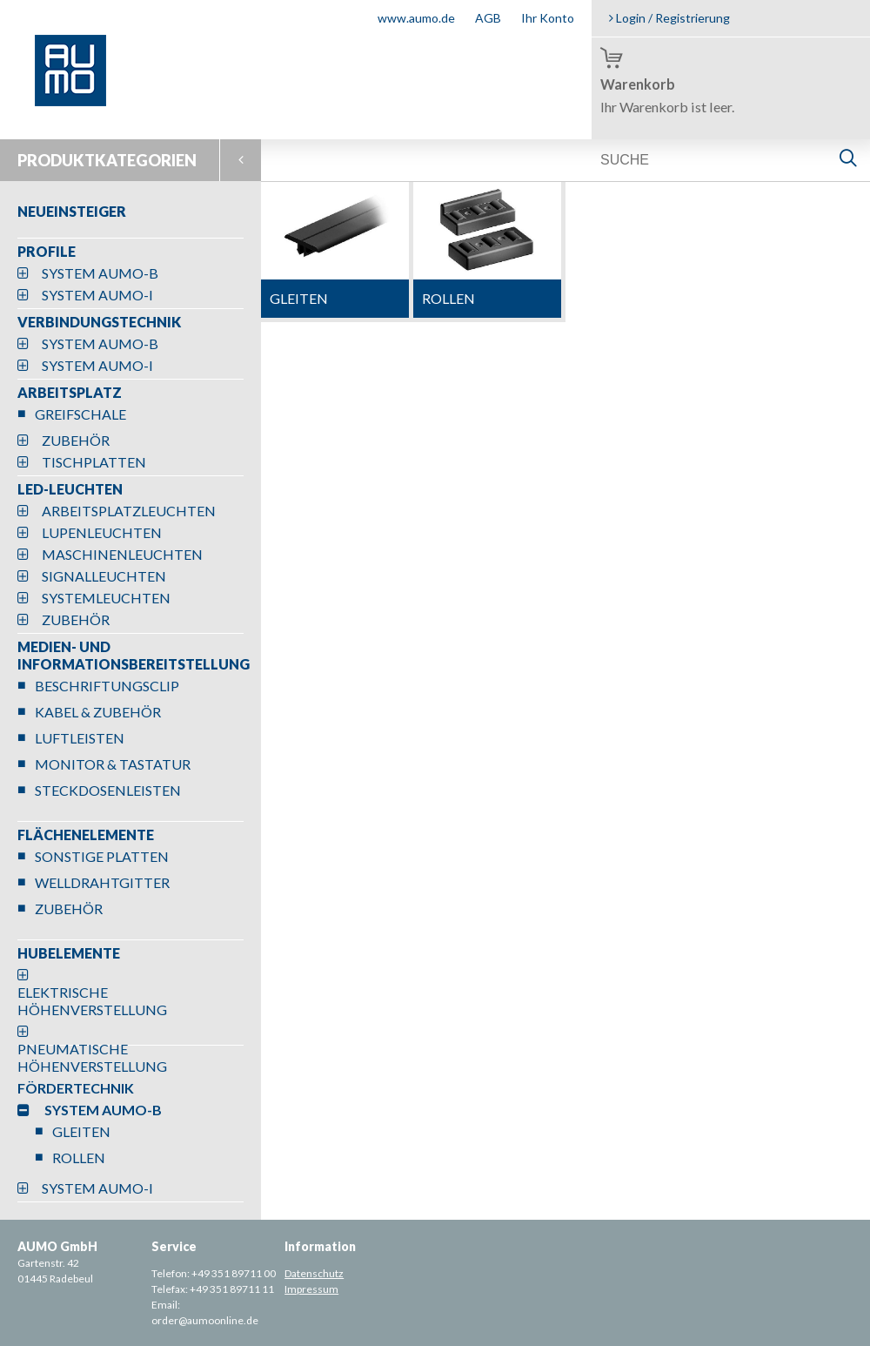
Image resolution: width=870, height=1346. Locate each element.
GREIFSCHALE (80, 414)
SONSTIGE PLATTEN (102, 856)
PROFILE (46, 251)
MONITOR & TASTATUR (113, 764)
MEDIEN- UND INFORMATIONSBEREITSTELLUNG (133, 655)
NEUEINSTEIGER (71, 211)
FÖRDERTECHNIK (75, 1088)
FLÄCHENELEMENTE (85, 834)
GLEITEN (81, 1131)
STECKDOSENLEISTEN (108, 790)
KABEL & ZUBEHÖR (98, 711)
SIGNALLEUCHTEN (104, 576)
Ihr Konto (547, 17)
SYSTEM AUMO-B (100, 273)
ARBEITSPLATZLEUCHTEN (129, 510)
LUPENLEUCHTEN (102, 532)
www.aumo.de (416, 17)
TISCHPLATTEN (94, 462)
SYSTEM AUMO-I (97, 294)
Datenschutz (314, 1273)
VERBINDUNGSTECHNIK (99, 321)
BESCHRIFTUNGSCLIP (107, 685)
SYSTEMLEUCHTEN (106, 597)
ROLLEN (78, 1157)
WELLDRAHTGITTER (102, 882)
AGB (488, 17)
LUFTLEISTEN (79, 738)
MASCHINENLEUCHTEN (122, 554)
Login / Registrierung (669, 17)
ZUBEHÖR (76, 440)
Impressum (311, 1289)
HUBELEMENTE (68, 953)
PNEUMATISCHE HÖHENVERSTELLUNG (92, 1057)
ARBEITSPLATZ (69, 392)
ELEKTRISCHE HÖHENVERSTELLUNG (92, 1001)
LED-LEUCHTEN (70, 489)
